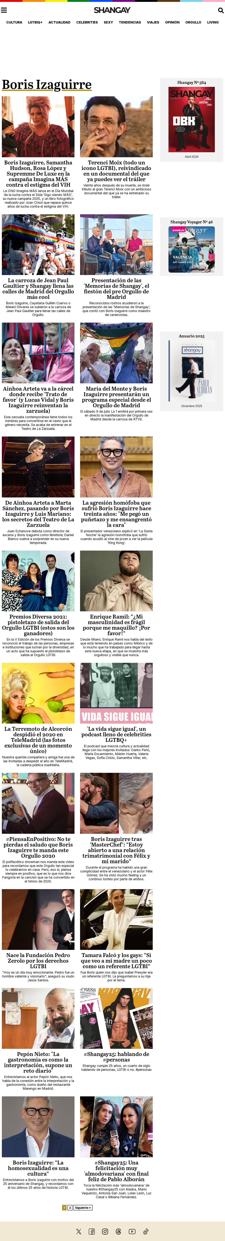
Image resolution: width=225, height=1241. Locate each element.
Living (213, 22)
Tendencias (130, 22)
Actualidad (59, 22)
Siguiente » (83, 1208)
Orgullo (193, 22)
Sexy (108, 22)
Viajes (153, 22)
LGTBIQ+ (35, 22)
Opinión (172, 22)
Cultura (14, 22)
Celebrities (87, 22)
